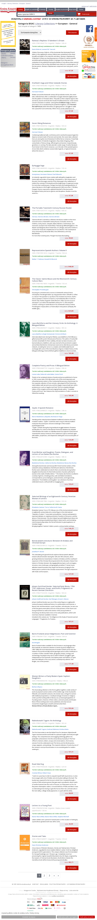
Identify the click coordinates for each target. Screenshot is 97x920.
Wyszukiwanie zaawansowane (55, 15)
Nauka (4, 54)
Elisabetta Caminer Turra (40, 507)
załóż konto (93, 6)
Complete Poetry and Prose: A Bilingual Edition (51, 365)
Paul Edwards (57, 174)
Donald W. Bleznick (50, 259)
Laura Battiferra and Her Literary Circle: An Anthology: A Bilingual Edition (55, 324)
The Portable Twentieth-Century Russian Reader (52, 208)
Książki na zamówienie (32, 9)
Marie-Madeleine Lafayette (41, 417)
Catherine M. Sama (55, 507)
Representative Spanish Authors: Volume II (49, 250)
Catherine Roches (50, 463)
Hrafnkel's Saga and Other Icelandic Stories (49, 83)
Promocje (42, 9)
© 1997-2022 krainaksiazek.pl (21, 884)
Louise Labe (36, 374)
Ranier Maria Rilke (51, 817)
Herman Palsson (37, 132)
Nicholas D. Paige (56, 417)
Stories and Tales (39, 836)
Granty (51, 9)
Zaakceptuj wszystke (87, 917)
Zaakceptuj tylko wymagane (67, 917)
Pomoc (81, 9)
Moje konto (72, 9)
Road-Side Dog (38, 764)
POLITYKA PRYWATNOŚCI (57, 884)
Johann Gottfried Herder (40, 599)
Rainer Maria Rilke (38, 817)
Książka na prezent (62, 9)
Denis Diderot (36, 49)
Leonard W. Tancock (48, 49)
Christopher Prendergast (40, 290)
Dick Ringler (36, 643)
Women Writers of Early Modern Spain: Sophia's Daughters (51, 677)
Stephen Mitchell (63, 817)
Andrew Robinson (53, 729)
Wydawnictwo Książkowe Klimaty (47, 890)
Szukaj (20, 9)
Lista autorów (73, 890)
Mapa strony (64, 890)
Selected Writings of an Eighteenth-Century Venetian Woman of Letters (54, 497)
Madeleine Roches (38, 463)
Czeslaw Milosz (37, 773)
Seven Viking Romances (41, 123)
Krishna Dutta (63, 729)
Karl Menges (53, 599)
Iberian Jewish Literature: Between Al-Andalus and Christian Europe (52, 542)
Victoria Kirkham (60, 334)
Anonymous (36, 174)
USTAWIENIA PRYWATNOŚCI (76, 884)
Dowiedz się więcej (28, 917)
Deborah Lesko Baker (47, 374)
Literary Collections (45, 23)
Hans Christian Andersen (40, 845)
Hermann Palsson (38, 92)
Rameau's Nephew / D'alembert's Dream (48, 40)
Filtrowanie (72, 32)
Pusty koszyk (85, 14)
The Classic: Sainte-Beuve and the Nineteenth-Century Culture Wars (54, 280)
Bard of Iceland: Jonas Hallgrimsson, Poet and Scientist (54, 634)
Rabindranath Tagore (39, 729)
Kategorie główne (8, 50)
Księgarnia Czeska (30, 890)
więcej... (4, 57)
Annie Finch (59, 374)
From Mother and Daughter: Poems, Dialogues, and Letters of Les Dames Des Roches (52, 453)
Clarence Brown (42, 217)
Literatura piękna (7, 55)
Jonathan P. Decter (38, 551)
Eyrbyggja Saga (38, 165)
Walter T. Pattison (38, 259)
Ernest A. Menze (63, 599)
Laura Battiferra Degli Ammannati (43, 334)
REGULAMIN (44, 884)
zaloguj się (85, 6)
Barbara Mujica (37, 687)
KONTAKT (35, 884)
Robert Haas (46, 773)
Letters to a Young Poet (42, 805)
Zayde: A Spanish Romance (42, 408)
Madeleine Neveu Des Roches (66, 463)
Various (34, 217)
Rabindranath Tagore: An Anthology (46, 720)
